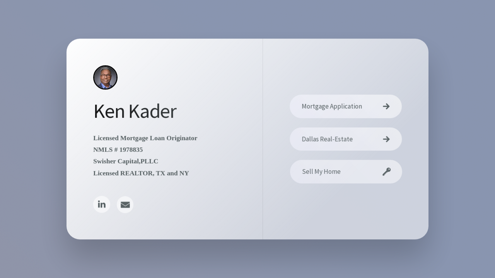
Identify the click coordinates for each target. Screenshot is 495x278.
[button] (101, 205)
